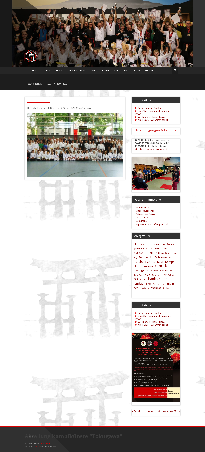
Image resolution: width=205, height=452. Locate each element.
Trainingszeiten (77, 70)
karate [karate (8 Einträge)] (160, 262)
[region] (75, 145)
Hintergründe (142, 207)
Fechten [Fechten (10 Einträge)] (144, 257)
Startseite (32, 70)
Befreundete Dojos (145, 214)
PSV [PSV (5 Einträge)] (165, 275)
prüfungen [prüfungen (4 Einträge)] (158, 275)
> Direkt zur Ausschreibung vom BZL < (156, 411)
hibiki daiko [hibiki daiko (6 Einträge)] (166, 257)
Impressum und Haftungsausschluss (154, 224)
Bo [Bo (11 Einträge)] (168, 244)
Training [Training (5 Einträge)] (156, 284)
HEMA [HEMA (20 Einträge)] (155, 257)
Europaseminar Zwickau (150, 108)
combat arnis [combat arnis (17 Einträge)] (144, 252)
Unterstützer (142, 217)
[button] (31, 145)
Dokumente (142, 220)
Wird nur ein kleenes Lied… (151, 116)
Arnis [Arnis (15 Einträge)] (138, 244)
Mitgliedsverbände (145, 210)
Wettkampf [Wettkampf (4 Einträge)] (145, 288)
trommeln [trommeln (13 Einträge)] (167, 283)
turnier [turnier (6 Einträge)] (137, 288)
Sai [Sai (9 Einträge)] (136, 279)
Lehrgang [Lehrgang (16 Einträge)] (141, 270)
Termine (104, 70)
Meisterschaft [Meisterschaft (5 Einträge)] (155, 271)
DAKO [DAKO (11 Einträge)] (169, 253)
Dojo (92, 70)
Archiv (137, 70)
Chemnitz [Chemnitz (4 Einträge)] (149, 249)
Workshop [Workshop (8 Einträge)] (156, 287)
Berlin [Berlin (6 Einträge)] (162, 244)
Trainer (59, 70)
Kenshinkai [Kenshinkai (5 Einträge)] (148, 266)
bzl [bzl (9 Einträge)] (142, 248)
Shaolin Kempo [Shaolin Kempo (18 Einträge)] (158, 278)
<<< (152, 149)
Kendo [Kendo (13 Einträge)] (138, 266)
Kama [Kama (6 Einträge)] (153, 262)
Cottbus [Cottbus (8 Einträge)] (160, 253)
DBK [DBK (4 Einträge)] (175, 253)
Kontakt (149, 70)
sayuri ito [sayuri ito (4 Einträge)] (142, 279)
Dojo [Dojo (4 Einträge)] (136, 258)
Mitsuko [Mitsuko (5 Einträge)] (165, 271)
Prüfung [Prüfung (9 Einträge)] (149, 274)
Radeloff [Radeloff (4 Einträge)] (171, 275)
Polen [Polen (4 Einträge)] (141, 275)
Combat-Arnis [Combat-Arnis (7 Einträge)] (160, 248)
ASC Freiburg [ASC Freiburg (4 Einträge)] (147, 245)
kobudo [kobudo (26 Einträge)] (161, 265)
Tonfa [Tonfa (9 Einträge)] (147, 283)
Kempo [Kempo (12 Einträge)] (170, 262)
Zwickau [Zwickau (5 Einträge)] (166, 288)
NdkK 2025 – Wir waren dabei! (153, 119)
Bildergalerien (121, 70)
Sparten (46, 70)
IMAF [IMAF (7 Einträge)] (147, 262)
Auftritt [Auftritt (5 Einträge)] (156, 244)
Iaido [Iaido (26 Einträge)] (138, 261)
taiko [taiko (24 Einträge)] (138, 283)
